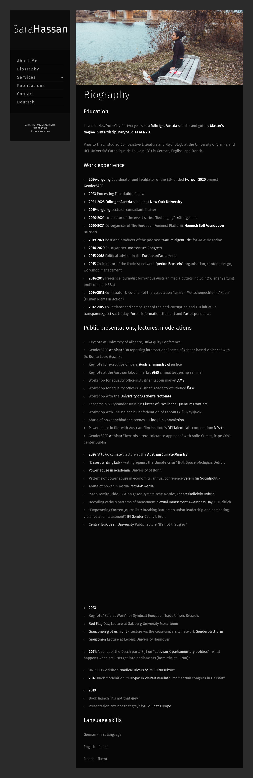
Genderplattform (209, 631)
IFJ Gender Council (141, 516)
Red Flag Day (99, 623)
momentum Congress (145, 248)
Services (26, 77)
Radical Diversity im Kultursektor (147, 670)
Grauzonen (97, 639)
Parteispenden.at (197, 314)
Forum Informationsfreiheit (152, 314)
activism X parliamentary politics (181, 651)
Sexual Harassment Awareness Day (184, 502)
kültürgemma (186, 218)
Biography (28, 69)
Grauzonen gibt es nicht (108, 631)
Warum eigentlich (176, 240)
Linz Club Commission (166, 420)
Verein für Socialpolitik (202, 478)
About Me (27, 60)
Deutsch (26, 102)
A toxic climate (110, 454)
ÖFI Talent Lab (179, 428)
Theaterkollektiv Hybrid (195, 494)
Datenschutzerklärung (40, 125)
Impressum (40, 128)
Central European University (111, 524)
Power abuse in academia (109, 470)
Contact (25, 93)
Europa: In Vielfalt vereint (148, 678)
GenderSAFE (93, 186)
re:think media (142, 486)
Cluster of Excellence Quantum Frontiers (175, 404)
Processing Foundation (115, 194)
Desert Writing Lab (105, 462)
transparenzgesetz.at (100, 314)
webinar (115, 350)
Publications (31, 85)
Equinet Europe (158, 706)
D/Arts (219, 428)
